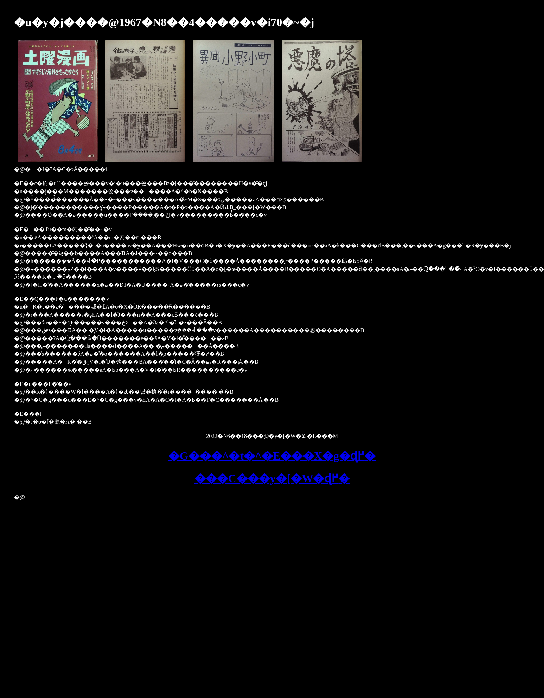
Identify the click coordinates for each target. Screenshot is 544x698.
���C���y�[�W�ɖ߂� (272, 478)
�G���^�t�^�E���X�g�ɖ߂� (272, 456)
